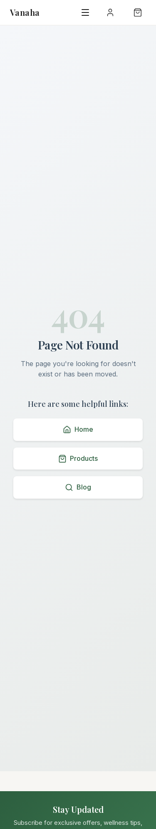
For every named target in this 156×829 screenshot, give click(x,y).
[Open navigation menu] (85, 12)
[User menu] (110, 12)
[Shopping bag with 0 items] (137, 12)
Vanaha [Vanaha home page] (25, 12)
